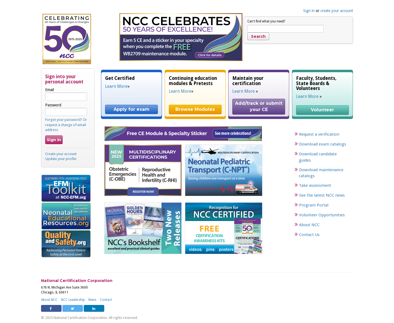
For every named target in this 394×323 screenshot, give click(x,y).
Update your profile (60, 159)
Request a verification (319, 134)
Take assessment (315, 185)
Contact (106, 300)
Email (66, 94)
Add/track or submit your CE (259, 106)
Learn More (116, 86)
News (92, 300)
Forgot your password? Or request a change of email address (66, 125)
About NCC (309, 224)
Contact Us (309, 234)
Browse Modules (195, 109)
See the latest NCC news (322, 195)
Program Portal (313, 205)
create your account (336, 10)
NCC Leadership (73, 300)
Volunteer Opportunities (322, 215)
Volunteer (322, 109)
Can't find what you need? (266, 21)
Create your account (61, 154)
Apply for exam (131, 109)
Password (66, 109)
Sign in (309, 10)
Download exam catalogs (322, 144)
